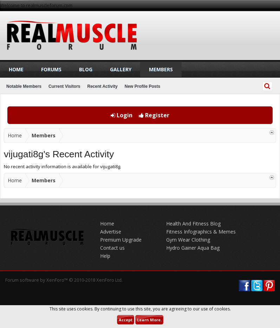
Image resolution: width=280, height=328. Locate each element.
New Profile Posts (142, 86)
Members (161, 69)
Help (105, 255)
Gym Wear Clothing (188, 239)
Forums (51, 69)
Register (154, 115)
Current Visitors (64, 86)
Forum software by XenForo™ (64, 280)
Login (121, 115)
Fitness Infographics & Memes (201, 231)
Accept (125, 319)
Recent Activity (102, 86)
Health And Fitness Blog (193, 223)
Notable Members (23, 86)
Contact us (112, 247)
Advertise (110, 231)
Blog (85, 69)
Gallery (120, 69)
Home (16, 69)
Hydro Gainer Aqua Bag (193, 247)
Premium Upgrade (121, 239)
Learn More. (149, 319)
